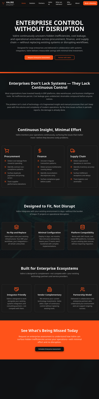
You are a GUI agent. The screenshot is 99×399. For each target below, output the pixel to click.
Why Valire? (69, 3)
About (77, 3)
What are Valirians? (59, 3)
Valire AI (50, 3)
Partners (41, 3)
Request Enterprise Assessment (39, 57)
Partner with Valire (64, 57)
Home (24, 3)
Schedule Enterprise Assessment (49, 349)
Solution (32, 3)
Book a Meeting (90, 3)
